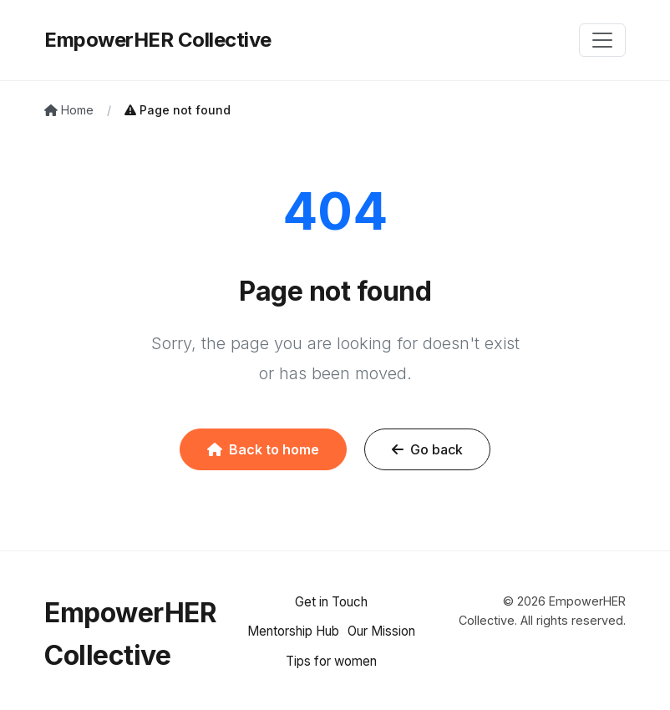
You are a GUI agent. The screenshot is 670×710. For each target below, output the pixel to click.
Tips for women (331, 661)
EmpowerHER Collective (158, 40)
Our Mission (381, 631)
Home (69, 110)
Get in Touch (331, 602)
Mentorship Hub (293, 631)
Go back (427, 449)
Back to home (263, 449)
